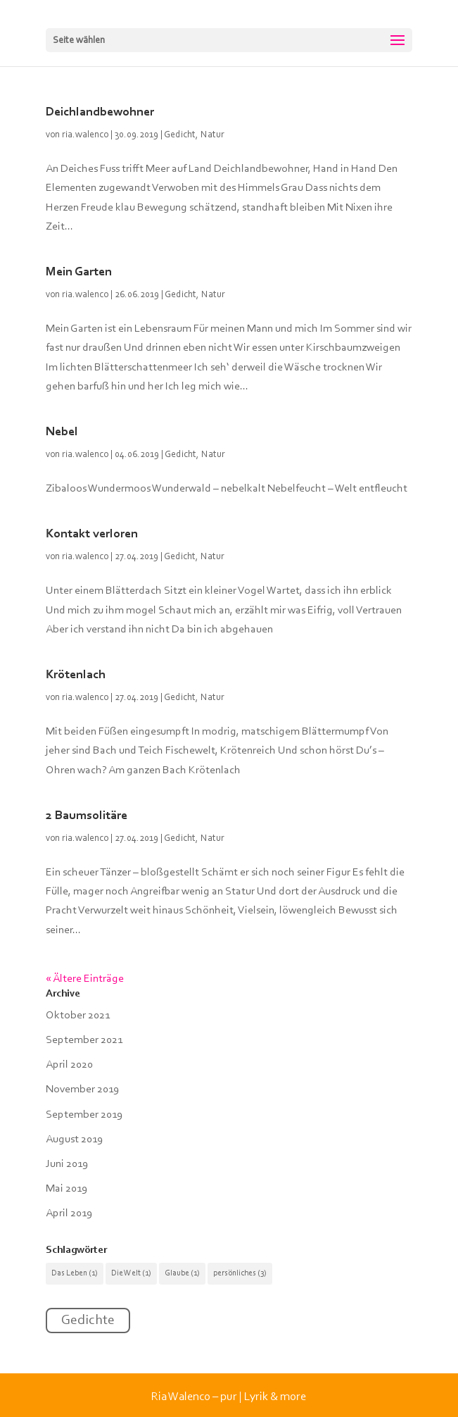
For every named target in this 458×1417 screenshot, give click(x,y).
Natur (212, 135)
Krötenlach (76, 675)
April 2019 (69, 1213)
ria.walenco (85, 135)
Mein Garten (79, 272)
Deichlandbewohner (100, 112)
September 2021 (84, 1040)
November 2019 (82, 1089)
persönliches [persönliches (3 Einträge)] (240, 1273)
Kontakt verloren (92, 534)
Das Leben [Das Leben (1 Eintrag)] (74, 1273)
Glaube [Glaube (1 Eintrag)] (182, 1273)
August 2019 (74, 1139)
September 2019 (84, 1115)
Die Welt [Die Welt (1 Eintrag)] (131, 1273)
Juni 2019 (67, 1164)
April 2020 (69, 1064)
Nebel (62, 432)
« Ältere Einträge (85, 979)
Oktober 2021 (78, 1015)
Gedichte (88, 1320)
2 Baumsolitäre (86, 816)
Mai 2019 (66, 1188)
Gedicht (180, 135)
